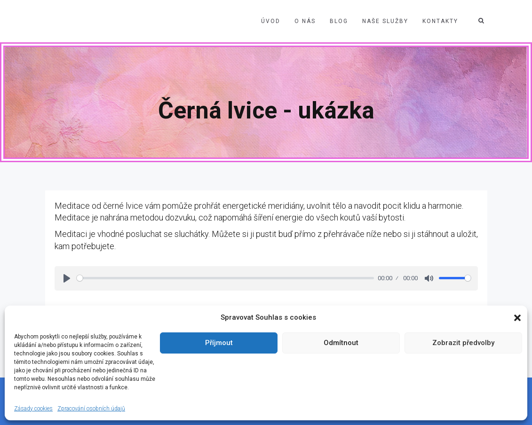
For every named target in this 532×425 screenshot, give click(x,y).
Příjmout (219, 342)
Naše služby (385, 21)
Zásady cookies (33, 408)
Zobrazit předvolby (463, 342)
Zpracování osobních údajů (91, 408)
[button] (517, 318)
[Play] (66, 278)
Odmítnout (341, 342)
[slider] (225, 278)
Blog (339, 21)
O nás (305, 21)
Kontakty (440, 21)
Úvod (270, 21)
